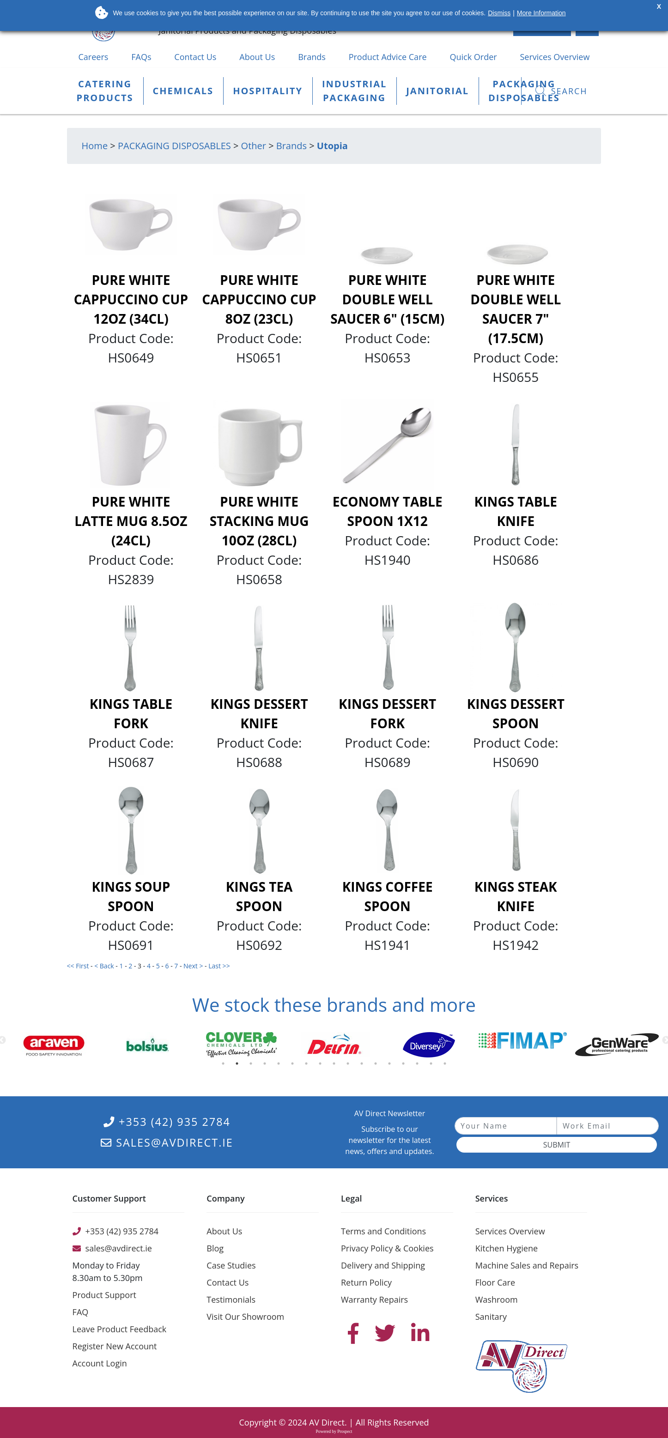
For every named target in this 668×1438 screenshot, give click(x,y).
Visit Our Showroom (245, 1316)
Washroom (496, 1299)
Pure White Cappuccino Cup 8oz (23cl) (259, 299)
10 (349, 1065)
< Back (104, 965)
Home (95, 145)
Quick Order (473, 56)
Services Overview (555, 56)
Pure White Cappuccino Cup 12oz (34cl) (131, 299)
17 (446, 1065)
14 (405, 1065)
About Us (257, 56)
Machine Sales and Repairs (526, 1265)
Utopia (332, 145)
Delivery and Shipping (383, 1265)
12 (377, 1065)
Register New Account (115, 1346)
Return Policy (366, 1282)
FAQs (141, 56)
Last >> (219, 965)
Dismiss (499, 13)
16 (432, 1065)
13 (391, 1065)
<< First (79, 965)
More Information (541, 13)
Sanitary (491, 1316)
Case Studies (230, 1265)
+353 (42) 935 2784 (167, 1121)
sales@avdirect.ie (167, 1142)
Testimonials (230, 1299)
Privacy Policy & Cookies (387, 1248)
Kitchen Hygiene (506, 1248)
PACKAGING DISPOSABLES (174, 145)
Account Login (100, 1363)
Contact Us (195, 56)
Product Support (104, 1294)
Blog (215, 1248)
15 (419, 1065)
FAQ (81, 1311)
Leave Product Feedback (120, 1329)
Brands (312, 56)
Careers (94, 56)
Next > (194, 965)
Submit (556, 1145)
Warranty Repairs (374, 1299)
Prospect (344, 1431)
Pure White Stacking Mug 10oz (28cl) (259, 521)
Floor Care (495, 1282)
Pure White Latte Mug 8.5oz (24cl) (130, 521)
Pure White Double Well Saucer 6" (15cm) (387, 299)
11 (363, 1065)
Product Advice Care (388, 56)
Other (253, 145)
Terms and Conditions (383, 1231)
